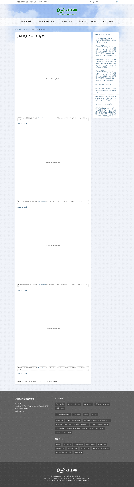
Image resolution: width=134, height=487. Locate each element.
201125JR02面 (22, 207)
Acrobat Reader (42, 118)
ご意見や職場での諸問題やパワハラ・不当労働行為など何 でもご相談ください (80, 428)
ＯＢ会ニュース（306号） (104, 104)
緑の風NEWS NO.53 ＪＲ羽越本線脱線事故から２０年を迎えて (105, 90)
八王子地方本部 (72, 448)
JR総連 (40, 2)
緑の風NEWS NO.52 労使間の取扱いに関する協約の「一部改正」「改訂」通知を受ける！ (105, 98)
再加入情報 (59, 420)
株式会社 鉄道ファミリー (63, 452)
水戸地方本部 (78, 444)
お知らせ (25, 29)
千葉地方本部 (90, 444)
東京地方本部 (102, 444)
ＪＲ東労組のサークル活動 (99, 424)
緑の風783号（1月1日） (103, 34)
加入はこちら (67, 21)
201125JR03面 (22, 290)
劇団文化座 (78, 452)
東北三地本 (33, 2)
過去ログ (46, 2)
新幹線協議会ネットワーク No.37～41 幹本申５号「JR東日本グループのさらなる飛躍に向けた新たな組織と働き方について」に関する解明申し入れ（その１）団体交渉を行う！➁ (105, 50)
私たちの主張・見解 (46, 21)
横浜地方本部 (60, 448)
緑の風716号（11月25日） (33, 36)
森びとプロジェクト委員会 (101, 448)
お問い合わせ (108, 21)
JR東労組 (18, 29)
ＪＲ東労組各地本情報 (21, 2)
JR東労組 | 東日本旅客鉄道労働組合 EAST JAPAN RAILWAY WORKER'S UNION (67, 11)
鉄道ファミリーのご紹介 (63, 432)
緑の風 (56, 381)
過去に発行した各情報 (88, 21)
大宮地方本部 (85, 448)
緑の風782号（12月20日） (104, 84)
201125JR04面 (22, 373)
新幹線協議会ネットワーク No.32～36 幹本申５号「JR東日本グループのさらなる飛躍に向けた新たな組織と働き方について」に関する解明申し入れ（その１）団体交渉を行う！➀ (105, 75)
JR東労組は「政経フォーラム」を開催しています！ (72, 424)
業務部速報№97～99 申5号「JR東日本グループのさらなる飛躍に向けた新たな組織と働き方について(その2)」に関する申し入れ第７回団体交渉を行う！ (105, 112)
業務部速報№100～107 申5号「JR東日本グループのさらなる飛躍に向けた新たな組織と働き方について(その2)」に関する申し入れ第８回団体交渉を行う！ (105, 63)
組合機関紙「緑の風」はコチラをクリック (97, 420)
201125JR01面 (22, 124)
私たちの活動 (25, 21)
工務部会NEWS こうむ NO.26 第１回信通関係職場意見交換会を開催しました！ (106, 40)
